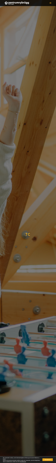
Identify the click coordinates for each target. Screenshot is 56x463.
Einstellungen (23, 461)
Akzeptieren (48, 459)
